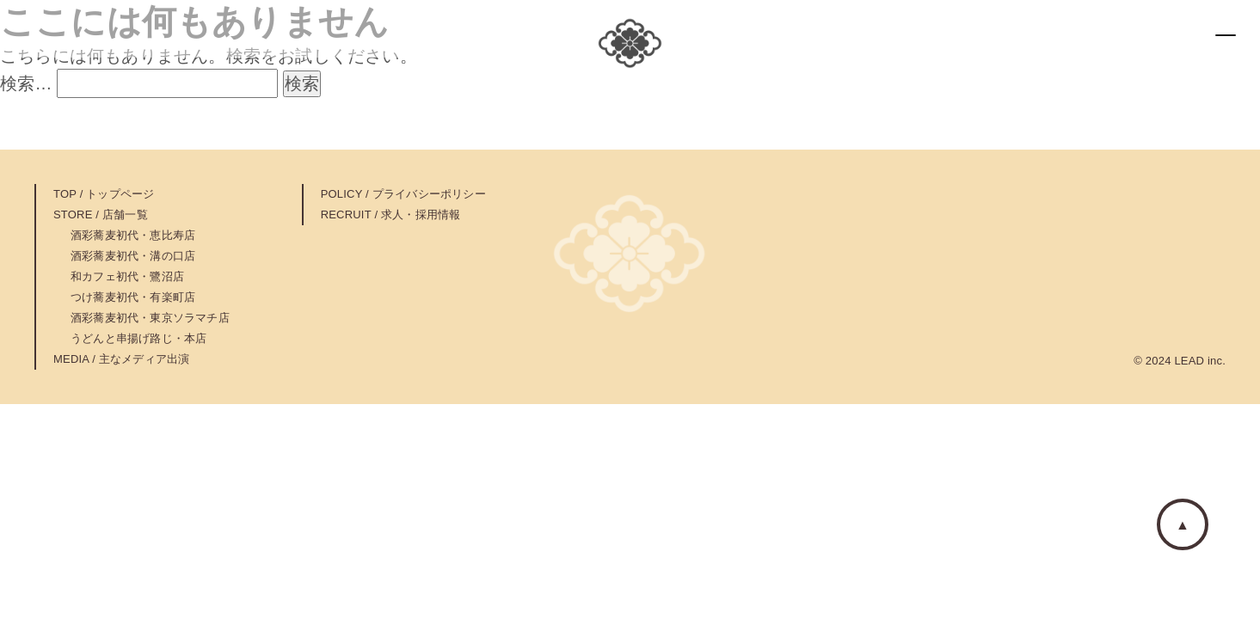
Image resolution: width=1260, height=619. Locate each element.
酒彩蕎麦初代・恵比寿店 (133, 235)
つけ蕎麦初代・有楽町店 (133, 297)
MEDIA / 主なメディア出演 (121, 358)
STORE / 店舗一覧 (100, 214)
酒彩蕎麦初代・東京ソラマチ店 (150, 317)
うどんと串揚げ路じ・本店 (138, 338)
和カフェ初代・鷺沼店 (127, 276)
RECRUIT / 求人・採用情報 (391, 214)
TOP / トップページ (104, 193)
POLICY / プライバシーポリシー (403, 193)
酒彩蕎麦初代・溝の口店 (133, 255)
